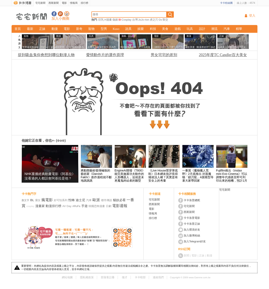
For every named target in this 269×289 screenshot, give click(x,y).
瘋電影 (47, 200)
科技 (153, 28)
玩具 (190, 28)
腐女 (38, 200)
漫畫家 (40, 206)
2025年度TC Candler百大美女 (223, 55)
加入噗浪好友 (60, 13)
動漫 (54, 28)
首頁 (18, 28)
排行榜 (84, 2)
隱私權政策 (87, 277)
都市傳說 (106, 200)
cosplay (30, 206)
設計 (202, 28)
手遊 (84, 206)
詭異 (128, 28)
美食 (165, 28)
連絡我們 (158, 277)
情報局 (74, 2)
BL (32, 200)
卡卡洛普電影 (192, 217)
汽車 (227, 28)
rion (147, 19)
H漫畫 (108, 19)
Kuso (116, 28)
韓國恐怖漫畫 (96, 206)
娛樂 (140, 28)
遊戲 (177, 28)
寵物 (91, 28)
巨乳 (101, 19)
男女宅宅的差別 (164, 55)
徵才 (124, 277)
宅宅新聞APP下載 (66, 13)
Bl (120, 19)
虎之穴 (154, 19)
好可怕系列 (60, 200)
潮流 (214, 28)
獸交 (165, 19)
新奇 (79, 28)
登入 (252, 15)
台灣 (135, 19)
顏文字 (25, 200)
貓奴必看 (119, 200)
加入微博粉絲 (192, 235)
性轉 (71, 200)
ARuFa (76, 206)
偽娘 (115, 19)
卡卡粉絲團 (226, 2)
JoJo (141, 19)
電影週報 (119, 206)
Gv (160, 19)
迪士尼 (80, 200)
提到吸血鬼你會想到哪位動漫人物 (46, 55)
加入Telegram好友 (195, 241)
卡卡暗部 (140, 277)
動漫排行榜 (53, 206)
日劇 (108, 206)
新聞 (186, 255)
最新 (30, 28)
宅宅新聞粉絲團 (54, 13)
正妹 (42, 28)
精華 (239, 28)
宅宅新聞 (40, 2)
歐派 (96, 200)
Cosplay (127, 19)
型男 (104, 28)
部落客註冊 (108, 277)
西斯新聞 (54, 2)
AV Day (66, 206)
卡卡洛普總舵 (192, 200)
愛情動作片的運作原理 (105, 55)
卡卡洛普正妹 (192, 223)
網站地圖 (67, 277)
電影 (64, 2)
